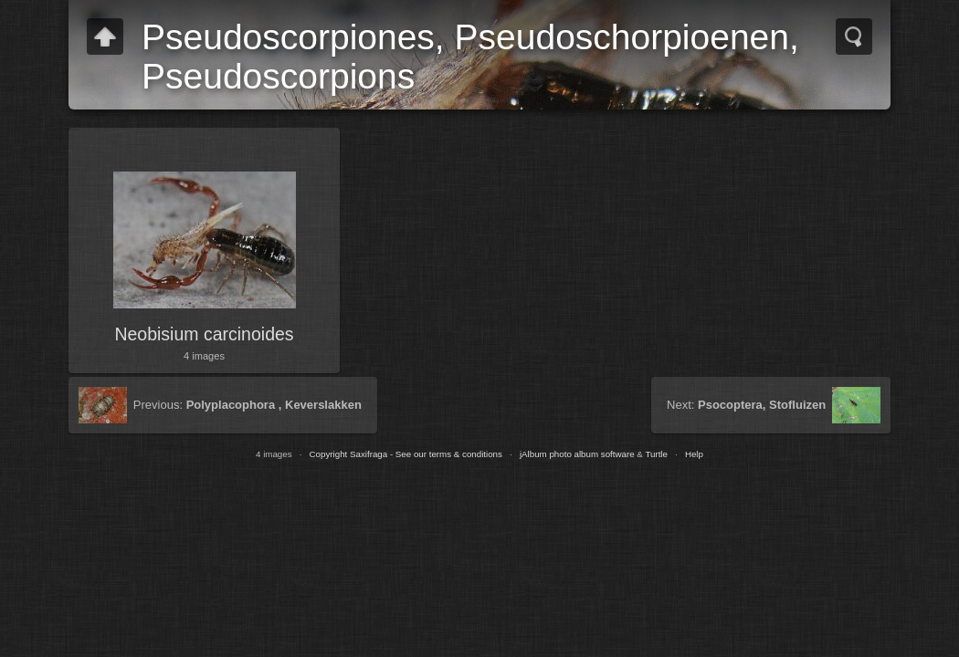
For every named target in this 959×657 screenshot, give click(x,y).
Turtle (656, 454)
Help (694, 454)
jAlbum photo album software (577, 454)
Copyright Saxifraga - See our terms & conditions (406, 454)
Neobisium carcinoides (203, 334)
